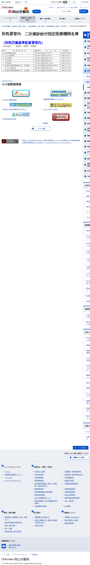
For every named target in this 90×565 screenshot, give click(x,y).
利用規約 (35, 550)
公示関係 (68, 504)
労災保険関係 (69, 475)
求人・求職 (8, 524)
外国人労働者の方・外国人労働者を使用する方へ (46, 517)
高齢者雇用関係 (70, 489)
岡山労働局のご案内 (71, 516)
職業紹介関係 (69, 478)
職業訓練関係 (39, 486)
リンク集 (6, 550)
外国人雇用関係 (70, 492)
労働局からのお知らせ (72, 513)
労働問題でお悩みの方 (42, 513)
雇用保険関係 (39, 478)
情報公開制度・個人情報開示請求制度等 (46, 500)
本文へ (52, 7)
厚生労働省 (85, 2)
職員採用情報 (69, 519)
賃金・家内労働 (10, 521)
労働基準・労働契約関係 (73, 469)
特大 (74, 2)
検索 (84, 11)
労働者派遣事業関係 (71, 481)
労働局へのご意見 (78, 457)
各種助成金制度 (70, 486)
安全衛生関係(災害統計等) (13, 518)
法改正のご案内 (40, 469)
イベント (8, 469)
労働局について (71, 509)
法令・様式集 (69, 498)
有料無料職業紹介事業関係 (44, 489)
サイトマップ (84, 7)
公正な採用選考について (43, 495)
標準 (65, 2)
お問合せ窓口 (39, 521)
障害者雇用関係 (40, 492)
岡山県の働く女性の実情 (13, 527)
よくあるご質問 (72, 7)
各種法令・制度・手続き (44, 465)
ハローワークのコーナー (13, 478)
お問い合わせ (61, 7)
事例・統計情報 (11, 509)
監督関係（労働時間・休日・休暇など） (16, 514)
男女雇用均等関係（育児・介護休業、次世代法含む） (46, 482)
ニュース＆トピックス (13, 465)
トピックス (8, 475)
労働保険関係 (39, 475)
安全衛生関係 (39, 472)
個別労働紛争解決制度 (72, 495)
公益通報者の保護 (41, 504)
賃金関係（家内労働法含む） (74, 472)
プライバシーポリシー (20, 550)
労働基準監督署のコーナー (14, 472)
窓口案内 (38, 509)
